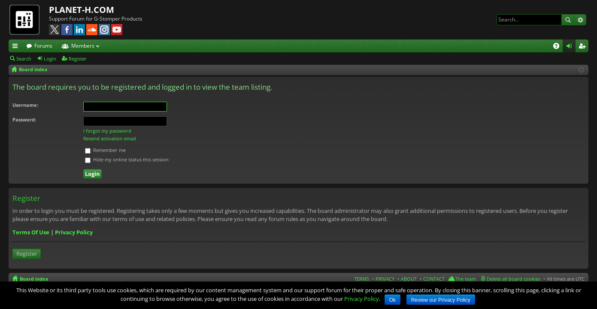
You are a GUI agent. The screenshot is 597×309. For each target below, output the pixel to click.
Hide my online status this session (127, 159)
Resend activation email (109, 138)
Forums (43, 45)
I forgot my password (107, 130)
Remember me (105, 150)
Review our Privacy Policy (440, 300)
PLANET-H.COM (81, 9)
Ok (392, 300)
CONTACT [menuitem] (434, 279)
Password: (24, 119)
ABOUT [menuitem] (409, 279)
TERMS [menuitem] (361, 279)
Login (50, 58)
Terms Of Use (30, 232)
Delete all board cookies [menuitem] (513, 279)
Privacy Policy (74, 232)
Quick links (16, 47)
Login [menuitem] (571, 47)
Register (78, 58)
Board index (34, 279)
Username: (25, 105)
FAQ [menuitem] (559, 47)
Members (82, 45)
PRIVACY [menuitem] (385, 279)
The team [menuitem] (465, 279)
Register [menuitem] (583, 47)
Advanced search (580, 20)
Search (567, 20)
